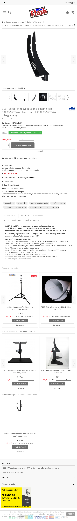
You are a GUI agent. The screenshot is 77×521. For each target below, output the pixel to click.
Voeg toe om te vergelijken (27, 158)
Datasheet (25, 216)
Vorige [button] (3, 59)
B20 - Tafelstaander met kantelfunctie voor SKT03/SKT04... (57, 371)
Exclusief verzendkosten (26, 140)
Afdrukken (8, 158)
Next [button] (68, 97)
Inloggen (71, 2)
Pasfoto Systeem (58, 203)
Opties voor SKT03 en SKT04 (15, 207)
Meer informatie (10, 216)
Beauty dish (22, 203)
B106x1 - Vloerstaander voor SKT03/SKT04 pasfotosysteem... (20, 435)
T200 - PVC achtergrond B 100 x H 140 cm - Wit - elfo (57, 308)
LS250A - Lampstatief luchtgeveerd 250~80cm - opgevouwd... (20, 308)
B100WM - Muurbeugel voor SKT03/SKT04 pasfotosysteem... (20, 371)
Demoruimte (8, 181)
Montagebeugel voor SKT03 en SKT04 (44, 207)
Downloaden (38, 216)
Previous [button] (9, 97)
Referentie (5, 119)
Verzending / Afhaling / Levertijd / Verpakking (21, 220)
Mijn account (7, 477)
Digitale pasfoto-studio (39, 203)
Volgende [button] (73, 59)
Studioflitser (9, 203)
